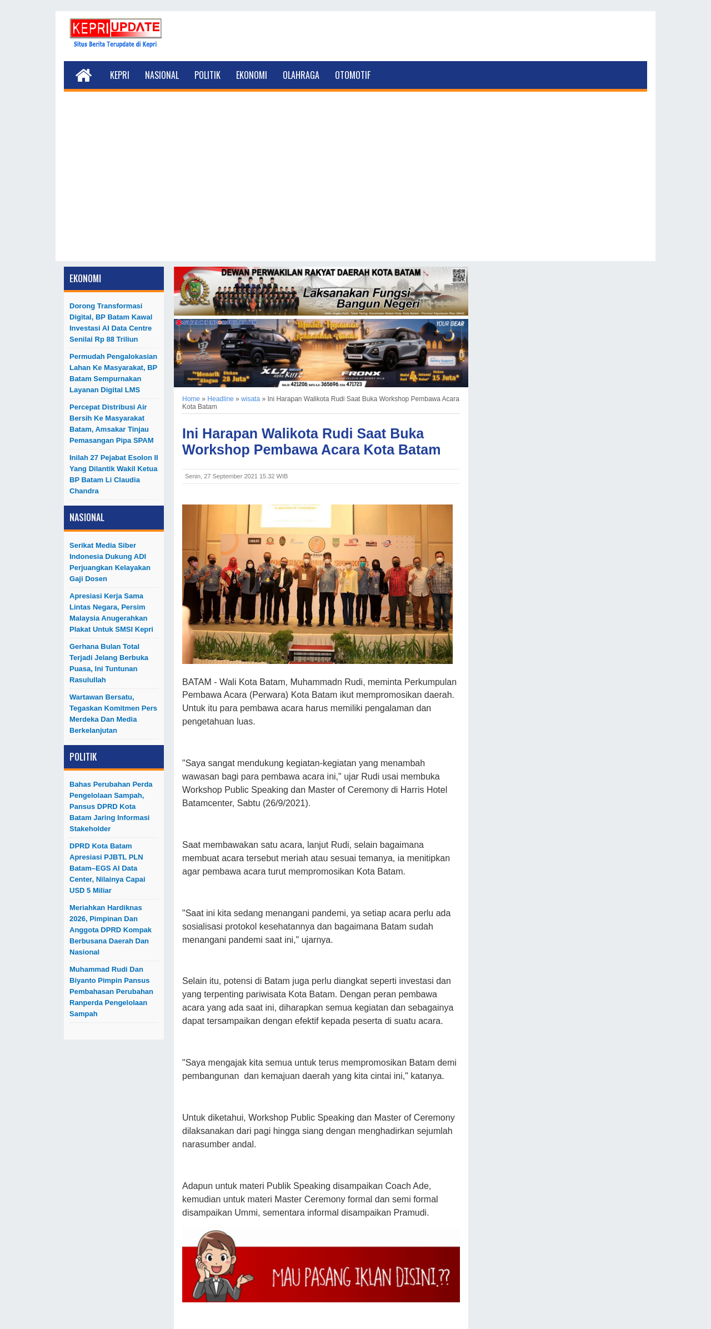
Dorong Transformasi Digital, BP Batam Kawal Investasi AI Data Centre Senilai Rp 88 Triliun (110, 322)
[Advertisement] (355, 183)
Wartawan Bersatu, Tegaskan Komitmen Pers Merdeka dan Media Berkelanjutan (113, 714)
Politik (207, 75)
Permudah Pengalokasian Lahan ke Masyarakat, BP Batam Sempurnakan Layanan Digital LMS (113, 373)
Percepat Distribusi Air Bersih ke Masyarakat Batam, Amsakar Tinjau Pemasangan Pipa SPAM (111, 423)
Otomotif (352, 75)
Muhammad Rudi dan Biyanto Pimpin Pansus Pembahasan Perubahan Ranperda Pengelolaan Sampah (111, 991)
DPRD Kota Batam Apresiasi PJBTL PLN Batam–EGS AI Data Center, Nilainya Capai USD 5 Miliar (107, 868)
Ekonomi (251, 75)
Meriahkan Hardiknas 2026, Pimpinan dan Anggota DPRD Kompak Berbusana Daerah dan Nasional (110, 929)
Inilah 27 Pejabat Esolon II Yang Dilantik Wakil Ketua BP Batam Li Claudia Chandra (113, 474)
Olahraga (301, 75)
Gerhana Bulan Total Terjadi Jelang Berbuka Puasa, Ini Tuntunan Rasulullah (108, 663)
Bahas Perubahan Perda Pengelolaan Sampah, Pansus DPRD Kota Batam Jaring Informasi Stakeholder (111, 806)
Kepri (119, 75)
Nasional (162, 75)
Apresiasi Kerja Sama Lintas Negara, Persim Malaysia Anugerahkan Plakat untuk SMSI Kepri (111, 612)
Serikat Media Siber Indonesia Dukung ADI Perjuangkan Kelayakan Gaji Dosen (110, 562)
